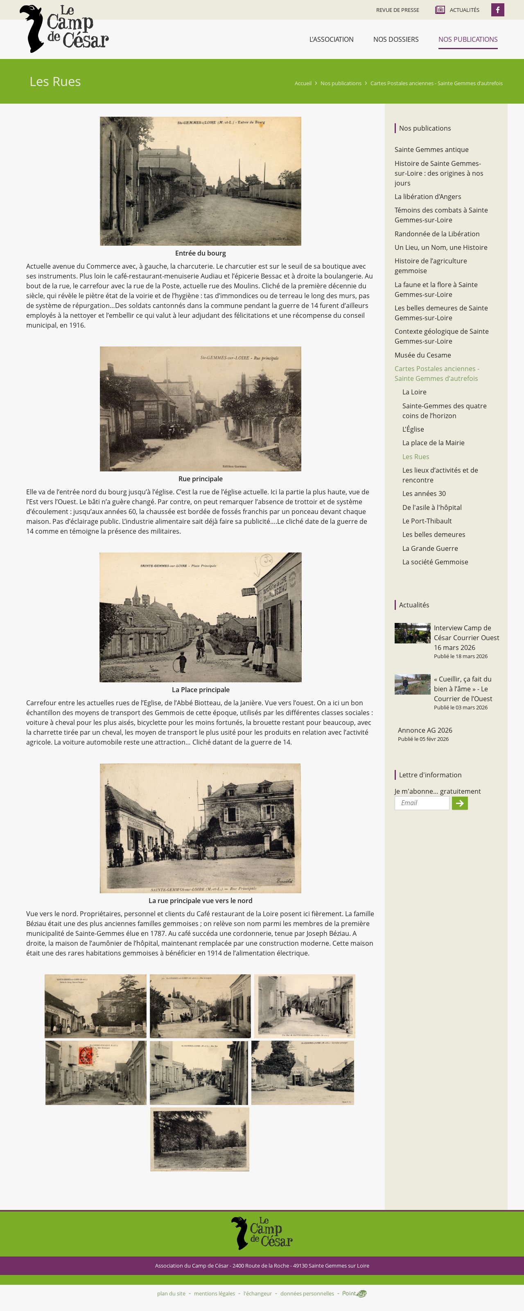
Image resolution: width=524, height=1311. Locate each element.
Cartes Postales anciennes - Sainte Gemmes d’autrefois (436, 83)
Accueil (303, 83)
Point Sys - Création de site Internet (355, 1294)
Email (409, 802)
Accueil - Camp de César (64, 29)
